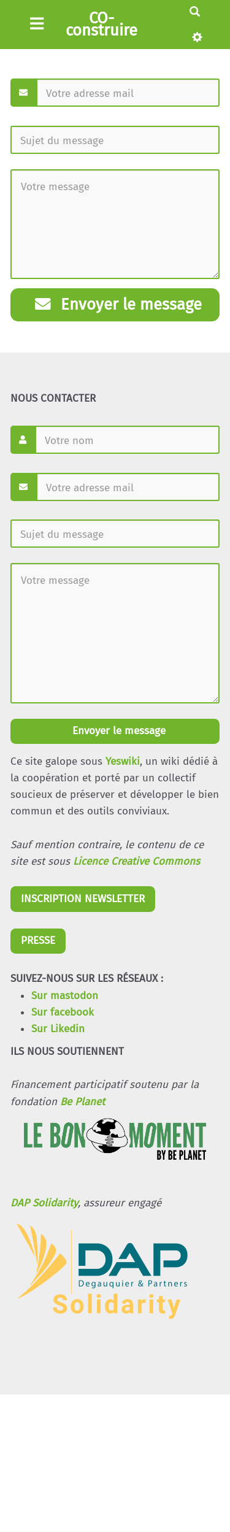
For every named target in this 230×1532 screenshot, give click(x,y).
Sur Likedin (58, 1028)
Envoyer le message (118, 304)
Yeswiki (122, 761)
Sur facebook (62, 1012)
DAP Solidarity (44, 1203)
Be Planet (82, 1101)
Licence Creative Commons (136, 861)
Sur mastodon (64, 995)
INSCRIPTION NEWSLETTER (83, 898)
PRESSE (38, 940)
